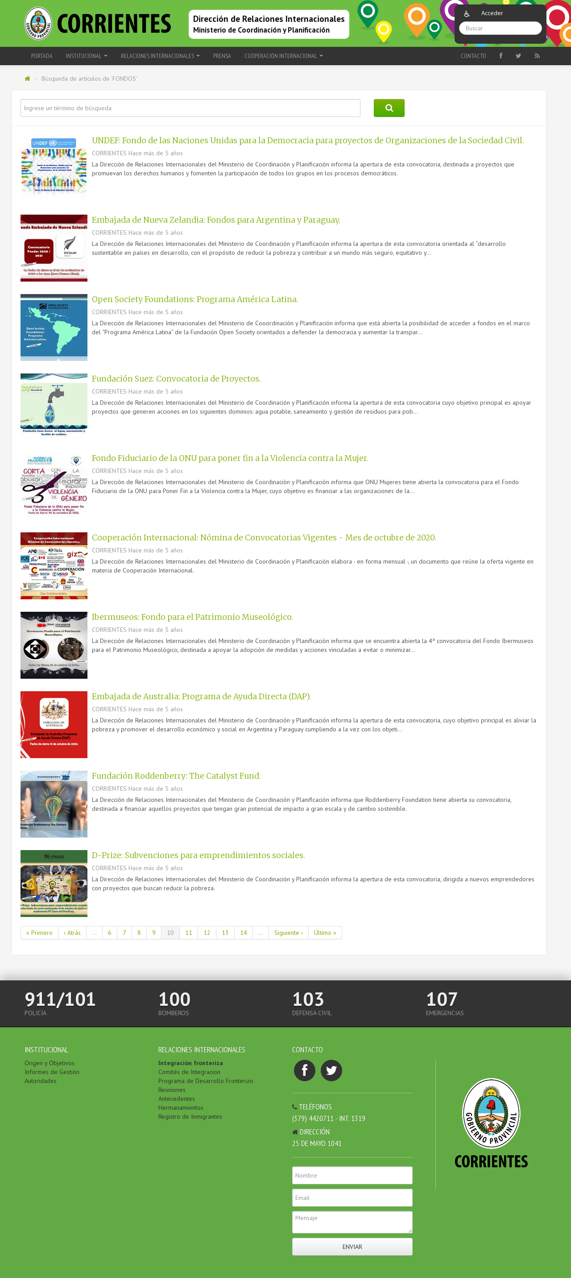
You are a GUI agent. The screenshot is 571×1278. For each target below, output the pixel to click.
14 (243, 933)
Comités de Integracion (189, 1072)
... (94, 933)
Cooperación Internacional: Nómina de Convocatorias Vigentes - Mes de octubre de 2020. (264, 538)
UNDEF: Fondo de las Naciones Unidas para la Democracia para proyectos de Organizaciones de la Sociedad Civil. (308, 140)
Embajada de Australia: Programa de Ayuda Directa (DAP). (201, 696)
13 (225, 933)
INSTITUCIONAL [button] (87, 56)
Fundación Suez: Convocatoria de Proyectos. (176, 379)
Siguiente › (288, 933)
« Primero (39, 933)
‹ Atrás (72, 933)
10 (170, 933)
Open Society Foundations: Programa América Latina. (195, 299)
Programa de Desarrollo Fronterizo (205, 1081)
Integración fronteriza (190, 1063)
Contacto (473, 56)
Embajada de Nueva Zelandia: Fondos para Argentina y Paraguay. (216, 220)
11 (188, 933)
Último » (325, 933)
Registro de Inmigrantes (190, 1116)
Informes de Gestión (52, 1072)
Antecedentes (176, 1099)
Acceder (492, 13)
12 (207, 933)
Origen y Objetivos (49, 1063)
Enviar (352, 1247)
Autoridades (41, 1081)
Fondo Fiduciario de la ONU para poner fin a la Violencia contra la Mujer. (230, 458)
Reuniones (172, 1090)
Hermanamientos (180, 1108)
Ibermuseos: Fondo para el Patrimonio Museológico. (193, 617)
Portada (42, 56)
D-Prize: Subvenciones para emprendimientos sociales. (198, 855)
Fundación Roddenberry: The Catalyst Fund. (176, 776)
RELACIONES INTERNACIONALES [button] (160, 56)
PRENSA (222, 56)
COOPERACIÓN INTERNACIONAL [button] (283, 56)
